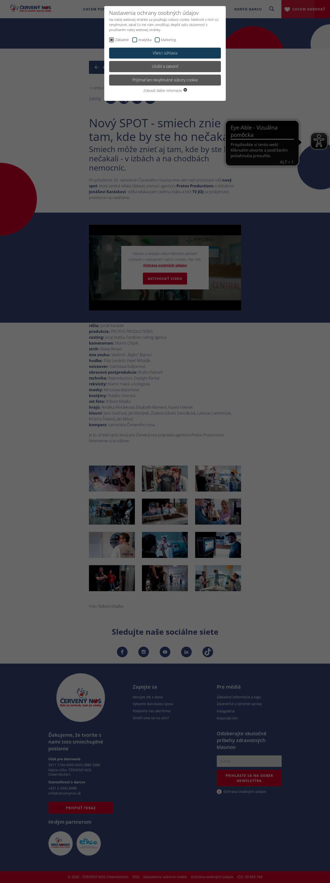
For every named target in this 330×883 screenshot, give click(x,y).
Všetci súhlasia (165, 53)
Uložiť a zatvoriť (165, 66)
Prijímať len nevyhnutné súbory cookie (165, 80)
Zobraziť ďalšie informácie (165, 90)
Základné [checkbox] (122, 39)
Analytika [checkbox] (144, 39)
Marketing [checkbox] (168, 39)
